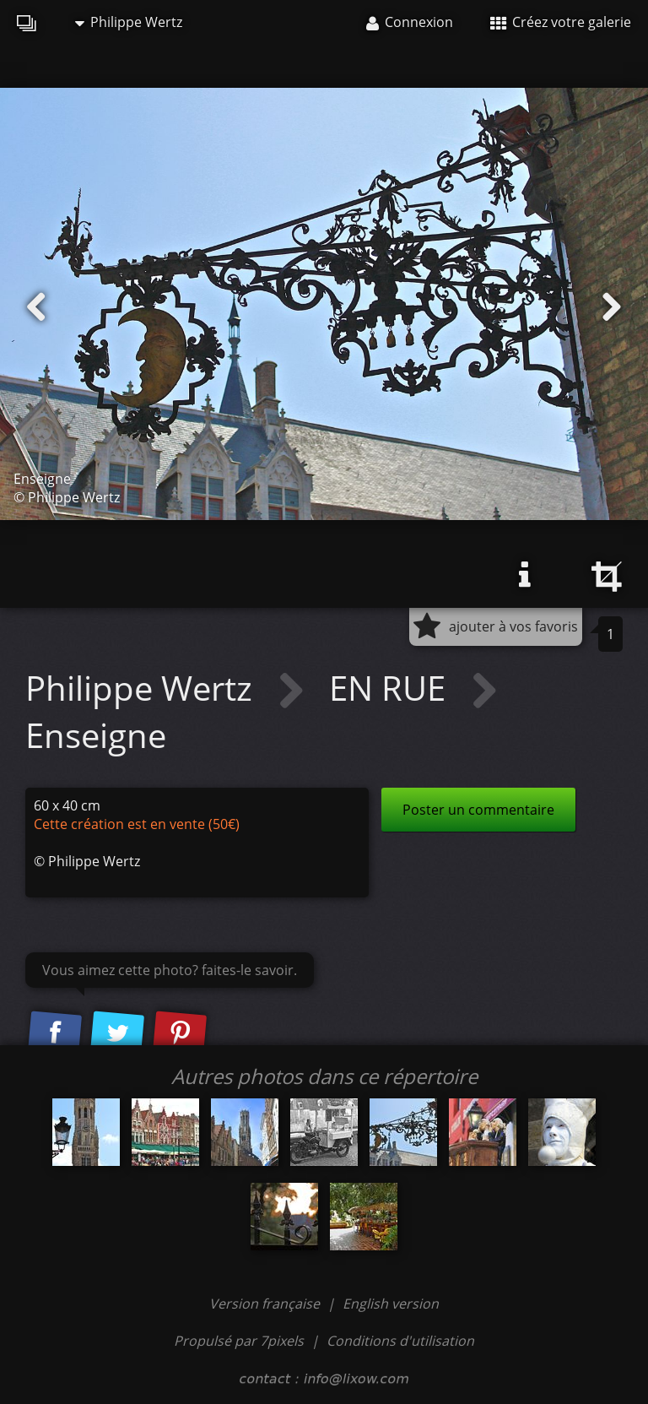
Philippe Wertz (128, 22)
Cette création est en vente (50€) (137, 824)
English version (391, 1303)
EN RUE (391, 687)
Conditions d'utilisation (400, 1340)
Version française (266, 1303)
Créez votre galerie (560, 22)
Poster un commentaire (478, 809)
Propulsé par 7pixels (239, 1340)
